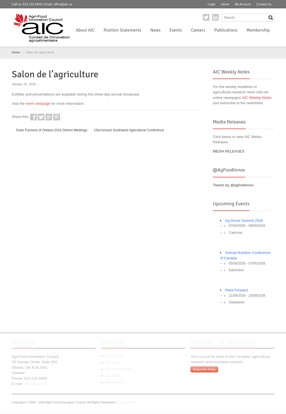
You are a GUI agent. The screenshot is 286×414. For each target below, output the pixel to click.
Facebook (33, 117)
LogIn (212, 4)
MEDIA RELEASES (228, 151)
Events (176, 30)
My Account (243, 4)
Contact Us (263, 4)
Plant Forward (236, 290)
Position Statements (122, 30)
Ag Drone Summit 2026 (244, 220)
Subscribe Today (204, 369)
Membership (258, 30)
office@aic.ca (63, 4)
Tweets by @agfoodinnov (233, 185)
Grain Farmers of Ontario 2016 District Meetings (51, 130)
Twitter (206, 17)
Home (225, 4)
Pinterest (56, 117)
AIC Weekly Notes (256, 98)
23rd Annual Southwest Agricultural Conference (129, 130)
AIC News (113, 362)
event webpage (38, 103)
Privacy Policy (125, 402)
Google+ (49, 117)
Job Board (113, 375)
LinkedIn (215, 17)
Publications (225, 30)
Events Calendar (118, 369)
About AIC (85, 30)
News (155, 30)
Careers (198, 30)
